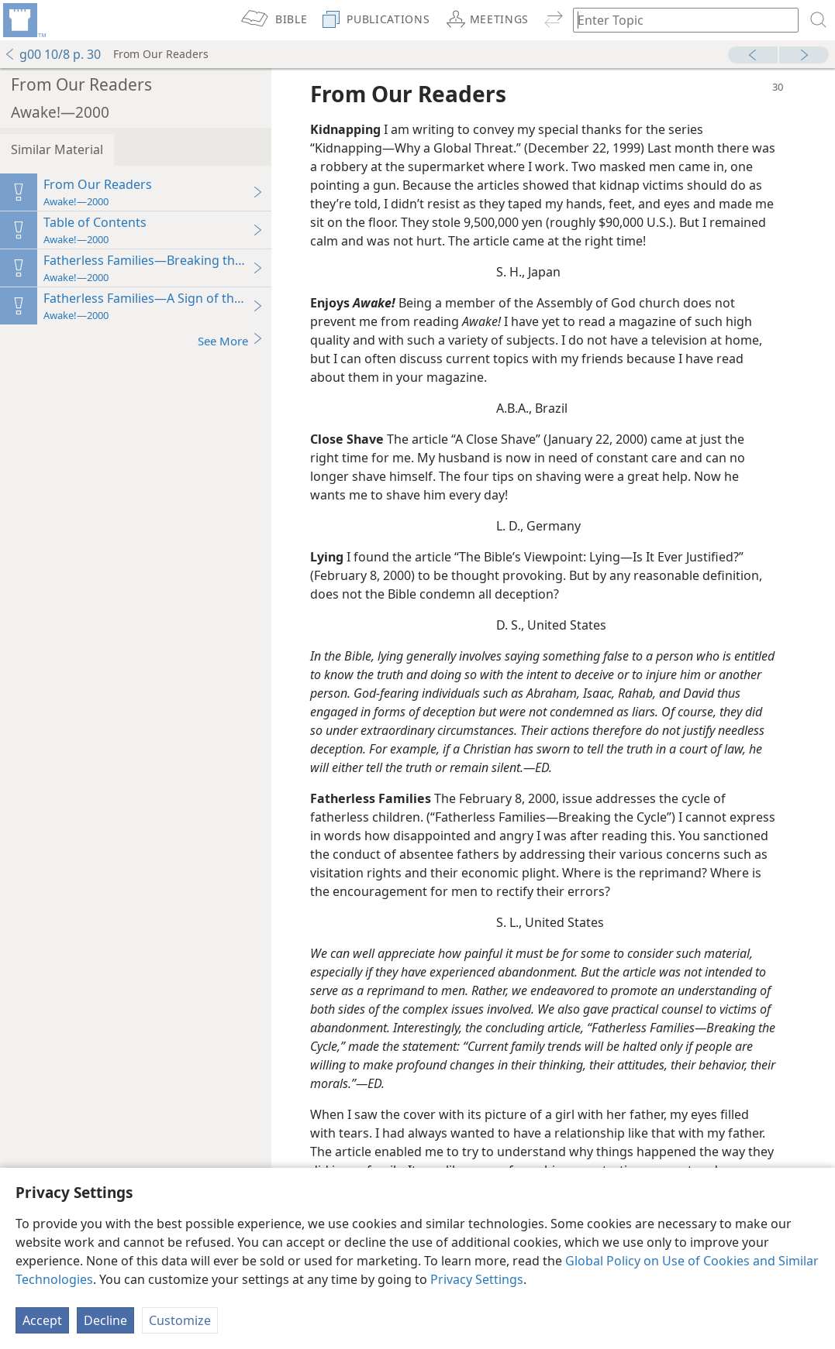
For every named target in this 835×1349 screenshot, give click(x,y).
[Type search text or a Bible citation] (678, 20)
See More (231, 340)
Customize (180, 1320)
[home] (23, 20)
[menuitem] (23, 20)
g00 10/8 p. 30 (52, 54)
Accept (42, 1320)
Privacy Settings (476, 1279)
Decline (105, 1320)
